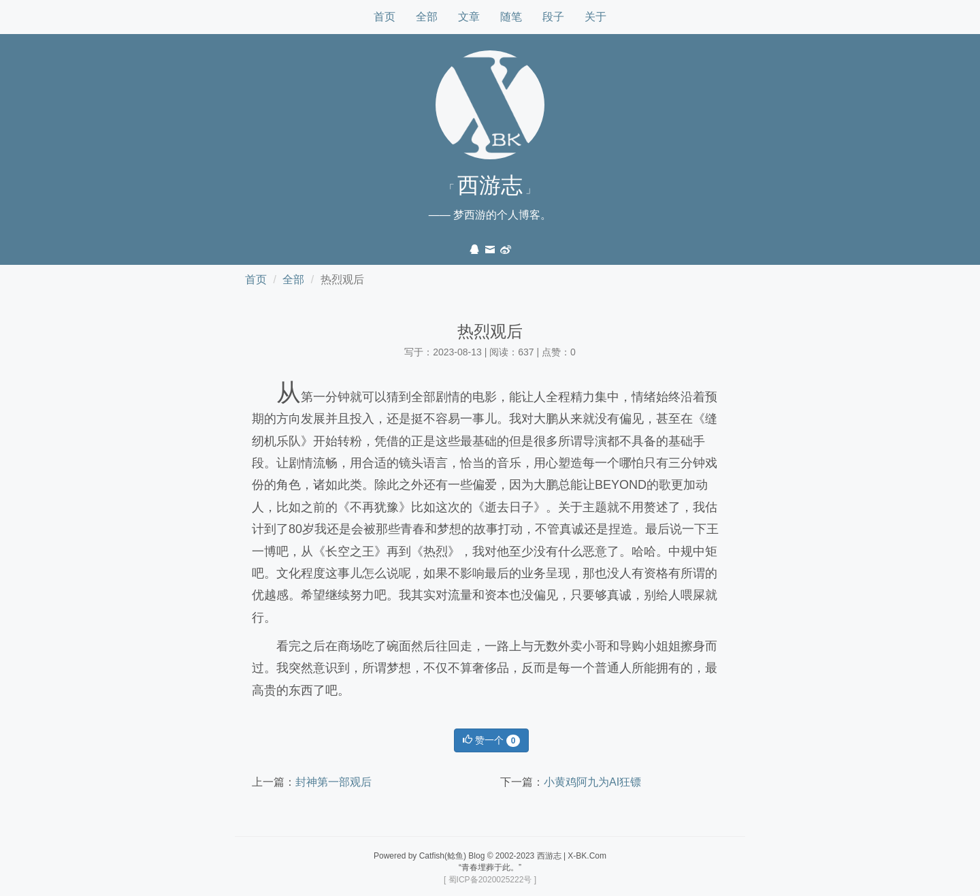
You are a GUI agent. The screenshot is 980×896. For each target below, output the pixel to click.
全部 (427, 16)
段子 (553, 16)
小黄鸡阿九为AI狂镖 (592, 782)
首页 (384, 16)
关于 (595, 16)
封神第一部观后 (333, 782)
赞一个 (491, 741)
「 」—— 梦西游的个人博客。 (490, 197)
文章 (469, 16)
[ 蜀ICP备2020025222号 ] (490, 879)
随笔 (511, 16)
